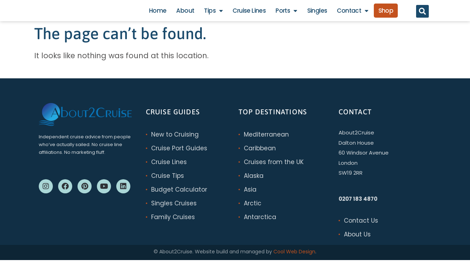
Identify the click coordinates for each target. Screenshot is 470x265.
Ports (286, 13)
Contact (352, 13)
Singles (317, 13)
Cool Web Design (294, 256)
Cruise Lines (249, 13)
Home (158, 13)
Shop (386, 13)
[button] (422, 13)
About (185, 13)
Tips (213, 13)
